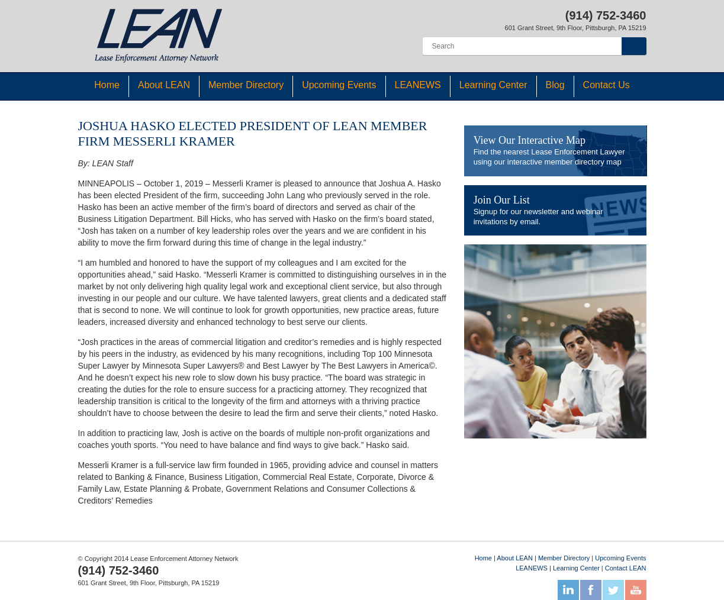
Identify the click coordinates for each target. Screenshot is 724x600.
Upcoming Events (339, 85)
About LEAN (164, 85)
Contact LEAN (625, 568)
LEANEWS (418, 85)
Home (107, 85)
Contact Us (606, 85)
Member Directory (246, 85)
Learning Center (493, 85)
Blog (555, 85)
